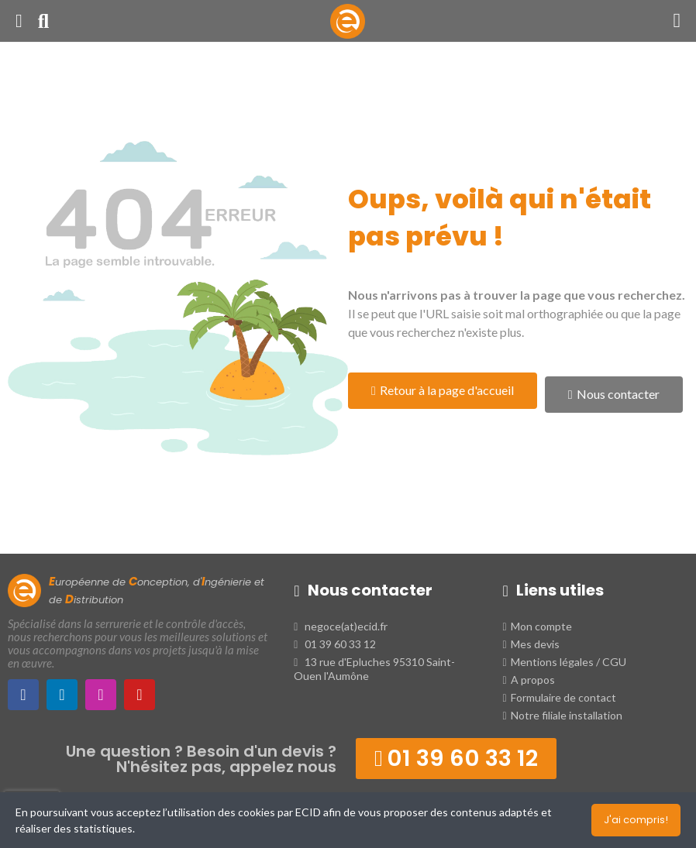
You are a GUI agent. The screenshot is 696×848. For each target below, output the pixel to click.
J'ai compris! (636, 819)
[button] (442, 391)
